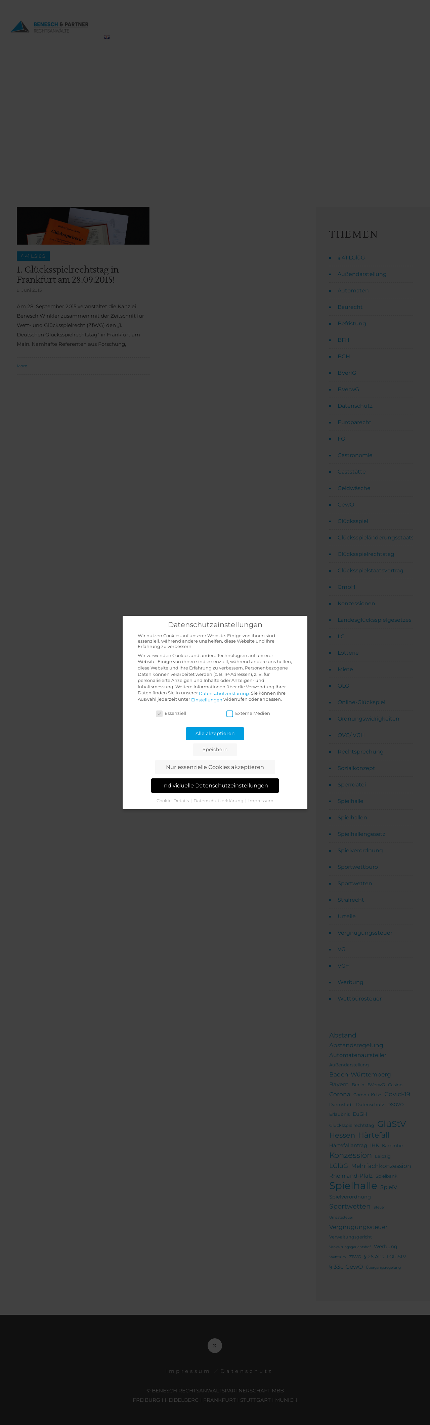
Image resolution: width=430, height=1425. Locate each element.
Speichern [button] (215, 749)
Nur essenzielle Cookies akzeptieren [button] (215, 767)
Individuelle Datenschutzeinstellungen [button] (215, 785)
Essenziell (171, 713)
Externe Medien (248, 713)
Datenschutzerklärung (224, 693)
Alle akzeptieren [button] (215, 733)
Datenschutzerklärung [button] (219, 800)
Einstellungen (206, 699)
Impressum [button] (260, 800)
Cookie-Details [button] (173, 800)
